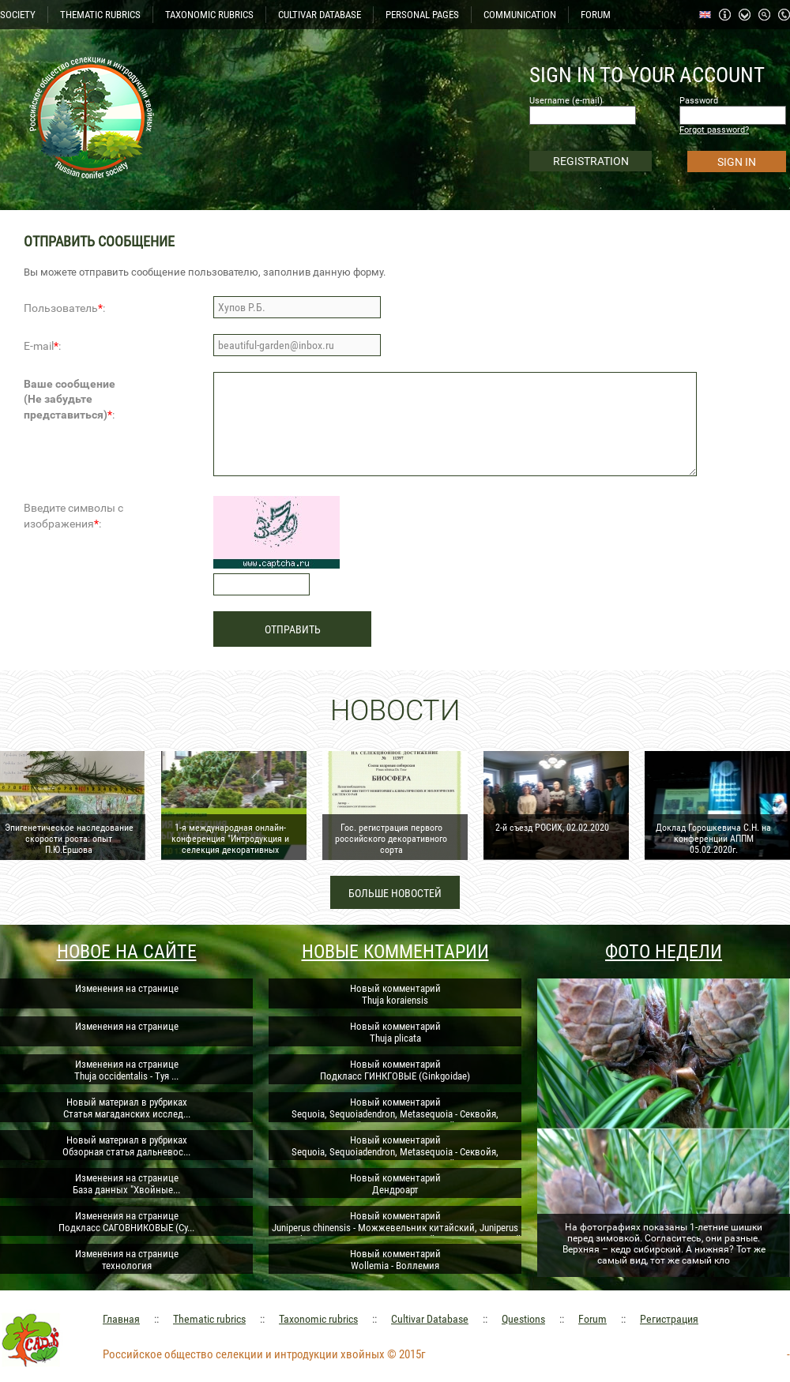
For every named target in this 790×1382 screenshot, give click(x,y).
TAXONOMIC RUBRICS (209, 15)
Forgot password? (714, 130)
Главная (121, 1319)
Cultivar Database (429, 1319)
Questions (523, 1319)
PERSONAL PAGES (422, 15)
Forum (592, 1319)
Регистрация (669, 1319)
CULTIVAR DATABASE (319, 15)
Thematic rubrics (209, 1319)
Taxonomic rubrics (318, 1319)
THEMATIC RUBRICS (100, 15)
